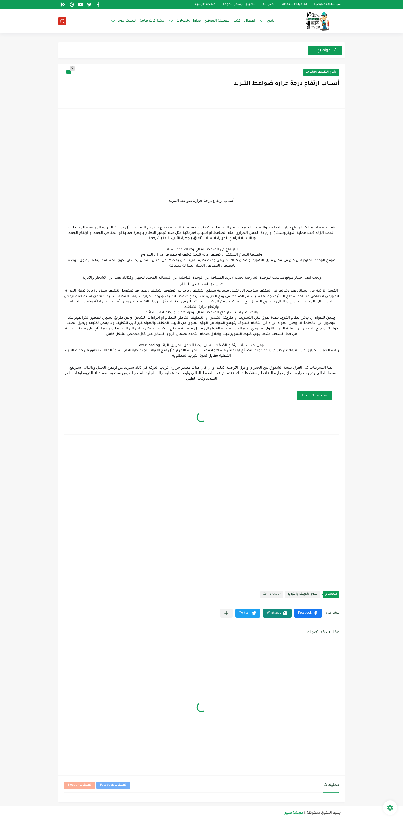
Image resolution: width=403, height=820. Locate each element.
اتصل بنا (269, 4)
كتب (237, 21)
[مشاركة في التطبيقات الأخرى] (226, 613)
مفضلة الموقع (217, 21)
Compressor (272, 594)
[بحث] (62, 21)
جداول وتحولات (188, 21)
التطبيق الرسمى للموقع (239, 4)
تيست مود (127, 21)
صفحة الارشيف (204, 4)
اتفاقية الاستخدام (294, 4)
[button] (308, 613)
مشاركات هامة (152, 21)
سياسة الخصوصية (327, 4)
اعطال (249, 21)
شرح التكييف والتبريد (321, 72)
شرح (270, 21)
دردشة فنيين (293, 813)
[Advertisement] (201, 150)
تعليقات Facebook (113, 785)
